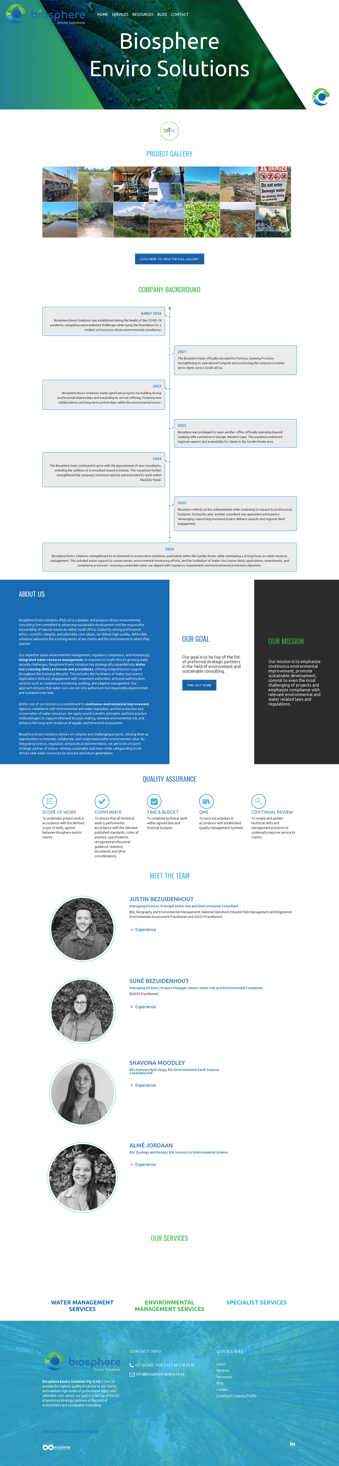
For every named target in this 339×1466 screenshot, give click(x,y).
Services (223, 1370)
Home (221, 1364)
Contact (222, 1389)
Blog (220, 1383)
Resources (224, 1377)
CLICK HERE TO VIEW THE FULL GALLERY (169, 259)
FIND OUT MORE (204, 685)
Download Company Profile (237, 1396)
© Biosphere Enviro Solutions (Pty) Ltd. (70, 1431)
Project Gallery (169, 160)
